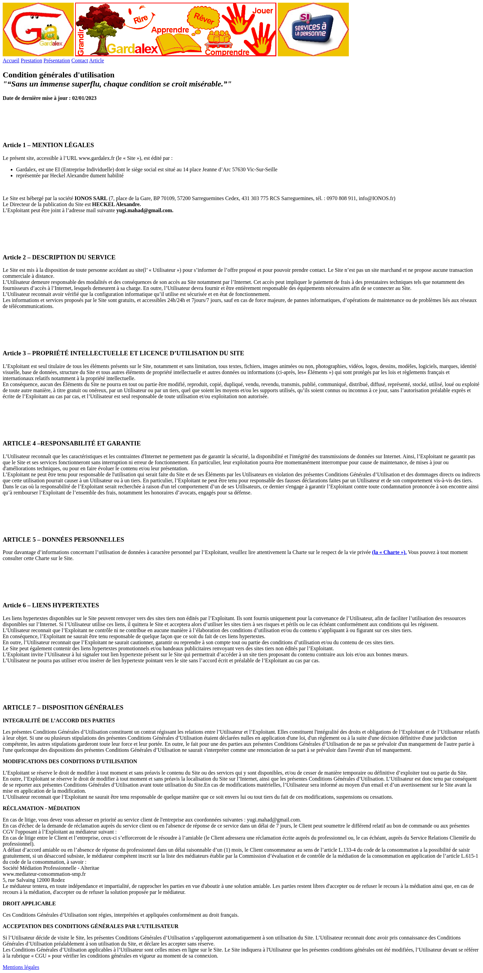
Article (96, 60)
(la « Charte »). (389, 552)
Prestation (31, 60)
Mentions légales (21, 967)
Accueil (11, 60)
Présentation (57, 60)
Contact (79, 60)
